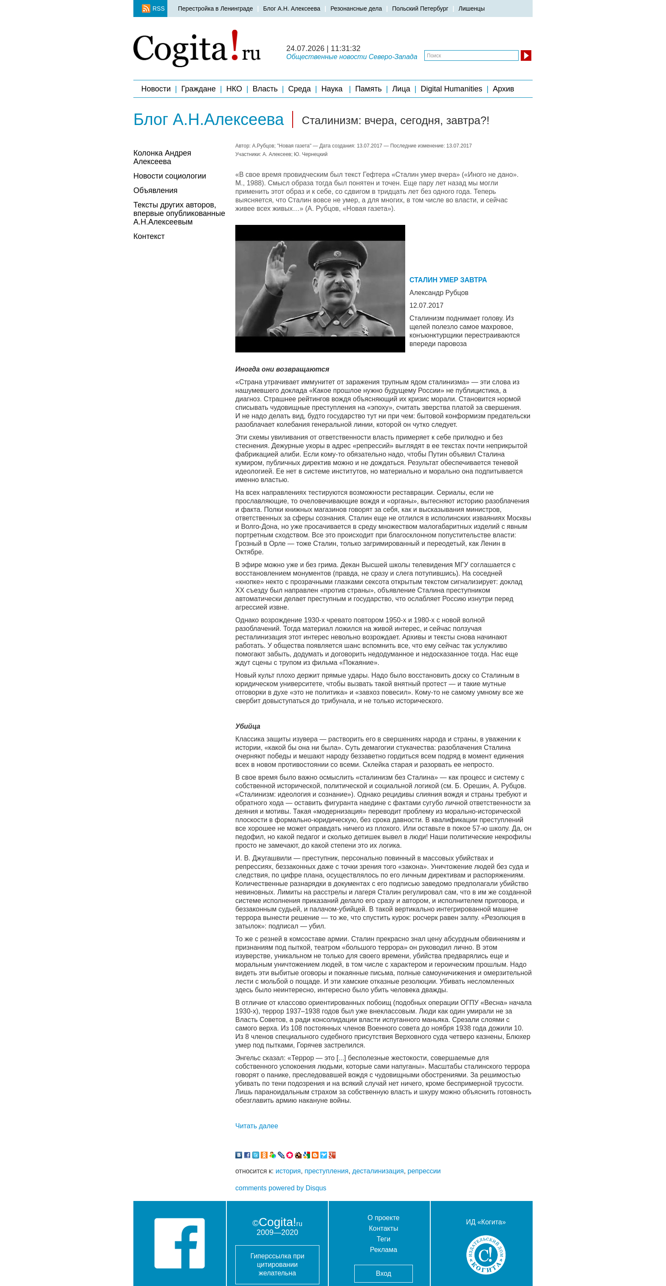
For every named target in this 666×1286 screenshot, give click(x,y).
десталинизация (378, 1171)
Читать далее (256, 1126)
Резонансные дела (356, 8)
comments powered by (280, 1188)
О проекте (383, 1217)
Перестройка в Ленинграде (215, 8)
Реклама (383, 1249)
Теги (384, 1239)
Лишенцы (471, 8)
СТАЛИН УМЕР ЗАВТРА (448, 280)
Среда (299, 89)
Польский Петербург (420, 8)
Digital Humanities (451, 89)
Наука (332, 89)
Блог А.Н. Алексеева (291, 8)
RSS (155, 8)
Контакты (383, 1228)
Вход (383, 1273)
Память (368, 89)
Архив (504, 89)
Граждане (198, 89)
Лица (401, 89)
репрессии (424, 1171)
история (288, 1171)
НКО (234, 89)
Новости (156, 89)
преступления (326, 1171)
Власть (265, 89)
